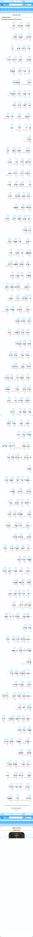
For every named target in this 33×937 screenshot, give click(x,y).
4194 (9, 329)
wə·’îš (30, 342)
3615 (23, 726)
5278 (9, 567)
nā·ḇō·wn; (10, 501)
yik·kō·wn (17, 296)
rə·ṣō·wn (27, 307)
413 (24, 67)
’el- (25, 69)
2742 (7, 374)
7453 (14, 692)
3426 (27, 590)
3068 (29, 33)
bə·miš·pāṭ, (29, 251)
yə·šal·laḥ (16, 671)
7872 (11, 738)
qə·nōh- (27, 376)
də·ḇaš (21, 569)
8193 (15, 238)
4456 (16, 363)
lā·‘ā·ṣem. (16, 580)
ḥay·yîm (20, 523)
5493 (16, 158)
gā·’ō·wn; (14, 421)
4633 (21, 22)
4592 (23, 192)
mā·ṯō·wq (5, 569)
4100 (16, 374)
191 (21, 533)
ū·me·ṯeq (29, 512)
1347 (13, 420)
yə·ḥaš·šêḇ (19, 217)
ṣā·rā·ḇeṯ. (29, 660)
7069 (27, 374)
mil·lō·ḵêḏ (15, 773)
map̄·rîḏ (22, 682)
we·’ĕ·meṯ (19, 148)
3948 (19, 556)
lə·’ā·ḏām (28, 23)
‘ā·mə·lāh (17, 614)
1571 (29, 101)
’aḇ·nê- (17, 273)
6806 (25, 226)
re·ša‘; (7, 285)
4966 (4, 567)
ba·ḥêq (27, 785)
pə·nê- (22, 353)
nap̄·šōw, (24, 410)
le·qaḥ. (10, 512)
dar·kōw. (13, 410)
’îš (19, 46)
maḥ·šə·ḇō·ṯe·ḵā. (16, 80)
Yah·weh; (10, 262)
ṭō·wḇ (12, 376)
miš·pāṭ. (16, 205)
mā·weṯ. (13, 603)
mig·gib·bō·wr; (9, 762)
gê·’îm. (29, 466)
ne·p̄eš (28, 614)
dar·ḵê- (24, 46)
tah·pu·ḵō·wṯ (23, 671)
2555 (23, 692)
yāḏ (26, 126)
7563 (25, 101)
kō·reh (18, 637)
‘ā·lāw (30, 626)
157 (18, 317)
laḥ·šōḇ (18, 716)
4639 (13, 67)
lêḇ (29, 217)
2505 (17, 454)
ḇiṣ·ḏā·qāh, (25, 296)
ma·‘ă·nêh (20, 35)
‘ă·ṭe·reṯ (27, 739)
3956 (15, 33)
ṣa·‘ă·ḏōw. (25, 228)
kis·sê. (11, 296)
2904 (20, 783)
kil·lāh (24, 728)
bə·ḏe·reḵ (29, 705)
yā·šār (19, 591)
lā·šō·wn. (15, 35)
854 (9, 181)
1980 (6, 692)
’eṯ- (10, 444)
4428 (9, 238)
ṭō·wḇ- (28, 194)
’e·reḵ (23, 762)
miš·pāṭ (16, 262)
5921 (19, 238)
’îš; (10, 171)
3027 (25, 124)
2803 (20, 215)
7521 (28, 170)
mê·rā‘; (9, 398)
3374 (29, 158)
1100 (23, 635)
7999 (16, 181)
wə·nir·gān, (29, 682)
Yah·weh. (9, 57)
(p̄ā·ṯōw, (20, 648)
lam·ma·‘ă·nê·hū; (12, 92)
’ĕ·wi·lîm (21, 535)
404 (5, 613)
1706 (21, 567)
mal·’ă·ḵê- (18, 330)
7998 (12, 454)
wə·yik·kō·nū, (28, 80)
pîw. (11, 251)
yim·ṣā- (12, 478)
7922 (15, 522)
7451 (14, 101)
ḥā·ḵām (24, 342)
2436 (27, 783)
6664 (6, 306)
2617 (28, 147)
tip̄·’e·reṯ (19, 739)
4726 (27, 522)
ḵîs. (13, 273)
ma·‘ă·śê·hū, (28, 273)
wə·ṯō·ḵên (20, 57)
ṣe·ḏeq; (6, 307)
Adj (12, 51)
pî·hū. (25, 626)
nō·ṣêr (20, 410)
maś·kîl (27, 478)
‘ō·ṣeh (28, 716)
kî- (10, 614)
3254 (23, 556)
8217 (23, 442)
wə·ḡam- (29, 103)
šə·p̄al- (24, 444)
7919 (27, 476)
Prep (25, 74)
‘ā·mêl (24, 614)
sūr (17, 160)
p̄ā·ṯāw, (29, 557)
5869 (29, 56)
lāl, (13, 455)
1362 (7, 113)
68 (17, 272)
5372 (29, 681)
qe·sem (27, 239)
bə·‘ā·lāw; (8, 523)
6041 (26, 454)
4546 (27, 397)
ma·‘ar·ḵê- (21, 23)
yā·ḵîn (30, 228)
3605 (28, 45)
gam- (30, 182)
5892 (7, 772)
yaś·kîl (17, 546)
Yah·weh (29, 35)
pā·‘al (25, 92)
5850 (27, 738)
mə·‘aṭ (24, 194)
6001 (23, 613)
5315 (24, 408)
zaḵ (12, 46)
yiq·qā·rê (17, 501)
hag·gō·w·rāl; (11, 785)
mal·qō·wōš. (15, 364)
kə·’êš (14, 648)
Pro (18, 381)
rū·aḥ (14, 444)
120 (28, 22)
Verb (21, 63)
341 (22, 181)
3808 (11, 124)
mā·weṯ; (9, 330)
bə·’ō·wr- (27, 353)
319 (29, 601)
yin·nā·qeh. (29, 137)
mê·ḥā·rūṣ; (7, 376)
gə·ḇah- (7, 114)
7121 (17, 499)
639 (15, 760)
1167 (8, 522)
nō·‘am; (9, 569)
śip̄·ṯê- (15, 239)
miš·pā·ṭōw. (10, 796)
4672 (12, 476)
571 (19, 147)
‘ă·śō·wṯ (12, 285)
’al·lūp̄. (16, 682)
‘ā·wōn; (7, 148)
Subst (24, 199)
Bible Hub (16, 810)
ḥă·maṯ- (27, 330)
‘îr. (8, 773)
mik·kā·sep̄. (7, 387)
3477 (23, 317)
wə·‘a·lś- (5, 546)
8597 (19, 738)
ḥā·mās (24, 694)
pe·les (28, 262)
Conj (30, 301)
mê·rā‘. (10, 160)
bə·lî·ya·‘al (23, 637)
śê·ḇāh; (11, 739)
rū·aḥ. (19, 432)
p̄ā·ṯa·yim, (20, 512)
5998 (17, 613)
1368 (10, 760)
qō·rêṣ (3, 716)
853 (16, 783)
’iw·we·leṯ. (15, 535)
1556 (28, 67)
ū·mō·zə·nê (21, 262)
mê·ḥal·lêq (17, 455)
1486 (12, 783)
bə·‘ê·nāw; (29, 57)
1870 (24, 45)
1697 (17, 476)
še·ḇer (21, 421)
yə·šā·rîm (23, 319)
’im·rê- (15, 569)
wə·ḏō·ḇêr (29, 319)
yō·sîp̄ (15, 512)
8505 (20, 56)
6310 (10, 249)
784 (13, 647)
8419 (12, 715)
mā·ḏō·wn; (11, 671)
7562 (7, 283)
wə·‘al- (8, 637)
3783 (29, 431)
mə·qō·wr (27, 523)
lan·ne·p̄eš (29, 580)
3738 (17, 635)
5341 (19, 408)
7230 (10, 192)
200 (15, 533)
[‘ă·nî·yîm (5, 444)
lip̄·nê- (28, 421)
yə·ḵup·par (13, 148)
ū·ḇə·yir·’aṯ (29, 160)
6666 (18, 192)
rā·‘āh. (14, 103)
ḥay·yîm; (11, 353)
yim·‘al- (18, 251)
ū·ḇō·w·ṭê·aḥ (28, 489)
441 (15, 681)
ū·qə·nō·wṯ (29, 387)
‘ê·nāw (23, 716)
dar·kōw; (14, 217)
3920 (15, 772)
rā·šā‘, (25, 103)
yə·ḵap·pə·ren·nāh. (18, 342)
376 (18, 45)
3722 (14, 147)
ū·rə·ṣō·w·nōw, (28, 364)
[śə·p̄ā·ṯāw (29, 648)
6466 (24, 90)
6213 (12, 283)
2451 (22, 374)
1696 (29, 317)
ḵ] (24, 648)
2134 (11, 45)
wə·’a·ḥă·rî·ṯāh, (28, 603)
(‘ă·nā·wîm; (26, 455)
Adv (30, 108)
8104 (29, 408)
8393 (29, 204)
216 (27, 351)
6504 (21, 681)
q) (21, 455)
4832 (22, 579)
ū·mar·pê (22, 580)
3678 (11, 295)
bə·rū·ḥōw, (21, 773)
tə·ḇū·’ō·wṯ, (29, 205)
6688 (27, 567)
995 (10, 499)
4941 (16, 204)
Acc (17, 790)
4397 (18, 329)
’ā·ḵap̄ (6, 614)
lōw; (13, 614)
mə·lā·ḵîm (18, 285)
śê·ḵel (16, 523)
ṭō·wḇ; (6, 478)
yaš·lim (16, 182)
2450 (24, 340)
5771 (7, 147)
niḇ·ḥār (17, 387)
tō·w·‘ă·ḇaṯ (28, 114)
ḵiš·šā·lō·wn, (28, 432)
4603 (18, 249)
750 (22, 760)
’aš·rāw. (13, 489)
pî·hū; (12, 546)
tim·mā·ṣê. (21, 751)
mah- (17, 376)
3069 (9, 56)
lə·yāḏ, (19, 126)
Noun (29, 29)
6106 (16, 579)
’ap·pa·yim (15, 762)
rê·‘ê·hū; (14, 694)
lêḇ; (14, 23)
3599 (12, 272)
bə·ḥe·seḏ (28, 148)
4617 (20, 33)
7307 (14, 56)
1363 (23, 431)
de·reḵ (23, 591)
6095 (27, 715)
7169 (3, 715)
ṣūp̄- (28, 569)
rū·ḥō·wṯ (15, 57)
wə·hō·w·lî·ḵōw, (5, 694)
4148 (29, 533)
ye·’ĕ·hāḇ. (18, 319)
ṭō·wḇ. (20, 705)
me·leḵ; (9, 239)
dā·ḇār (18, 478)
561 (15, 567)
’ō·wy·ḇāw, (22, 182)
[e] (29, 22)
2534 (27, 329)
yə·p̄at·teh (19, 694)
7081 (27, 238)
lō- (24, 705)
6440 (21, 351)
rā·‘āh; (14, 637)
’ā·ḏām (24, 217)
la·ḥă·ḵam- (27, 501)
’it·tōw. (9, 182)
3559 (29, 79)
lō (12, 126)
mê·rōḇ (10, 194)
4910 (29, 772)
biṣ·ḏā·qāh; (18, 194)
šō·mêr (29, 410)
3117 (19, 101)
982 (29, 488)
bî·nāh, (24, 387)
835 (13, 488)
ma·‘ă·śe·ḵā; (12, 69)
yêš (28, 591)
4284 (18, 79)
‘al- (20, 239)
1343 (29, 465)
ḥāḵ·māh (22, 376)
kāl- (29, 46)
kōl (29, 92)
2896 (28, 192)
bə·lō (23, 205)
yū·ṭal (21, 785)
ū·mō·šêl (29, 773)
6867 (29, 658)
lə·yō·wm (19, 103)
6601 (19, 692)
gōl (29, 69)
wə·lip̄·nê (9, 421)
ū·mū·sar (29, 535)
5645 (22, 363)
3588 (29, 295)
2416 (11, 351)
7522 (27, 306)
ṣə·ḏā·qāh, (29, 751)
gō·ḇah (23, 432)
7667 (21, 420)
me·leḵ (22, 330)
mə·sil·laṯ (27, 398)
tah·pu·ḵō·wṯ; (12, 716)
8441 (28, 113)
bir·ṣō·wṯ (28, 171)
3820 (13, 22)
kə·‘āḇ (23, 364)
